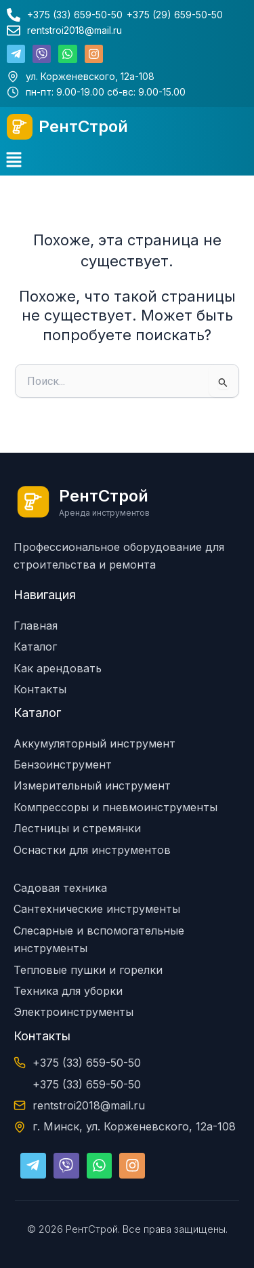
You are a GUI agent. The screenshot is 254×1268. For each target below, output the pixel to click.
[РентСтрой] (20, 127)
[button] (13, 161)
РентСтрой (83, 126)
